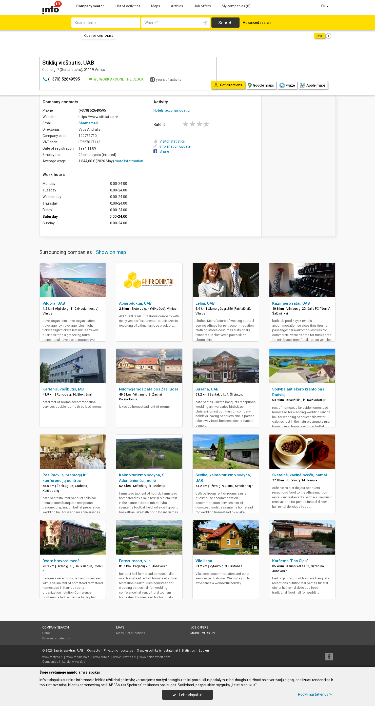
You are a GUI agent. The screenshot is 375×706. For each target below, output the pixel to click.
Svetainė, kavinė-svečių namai (299, 475)
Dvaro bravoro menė (61, 561)
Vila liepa (203, 561)
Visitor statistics (169, 141)
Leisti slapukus (187, 695)
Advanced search (257, 23)
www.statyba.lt (52, 657)
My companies (236, 6)
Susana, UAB (207, 389)
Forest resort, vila (135, 561)
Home (46, 633)
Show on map (111, 252)
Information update (172, 146)
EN (325, 6)
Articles (177, 6)
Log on (204, 650)
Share (161, 151)
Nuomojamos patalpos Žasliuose (149, 389)
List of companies (98, 35)
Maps (155, 6)
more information (129, 161)
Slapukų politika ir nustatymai (157, 650)
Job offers (202, 6)
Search (225, 22)
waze (287, 85)
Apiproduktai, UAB (135, 303)
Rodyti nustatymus (315, 694)
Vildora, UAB (54, 303)
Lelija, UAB (205, 303)
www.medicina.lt (77, 657)
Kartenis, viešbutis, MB (63, 389)
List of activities (127, 6)
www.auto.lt (101, 657)
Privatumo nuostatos (118, 650)
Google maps (261, 85)
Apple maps (313, 85)
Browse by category (56, 638)
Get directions (135, 633)
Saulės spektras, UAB (68, 650)
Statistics (188, 650)
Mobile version (202, 633)
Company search (90, 6)
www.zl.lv (78, 661)
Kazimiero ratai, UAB (291, 303)
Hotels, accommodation (172, 110)
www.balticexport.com (155, 657)
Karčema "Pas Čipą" (290, 561)
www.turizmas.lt (124, 657)
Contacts (93, 650)
